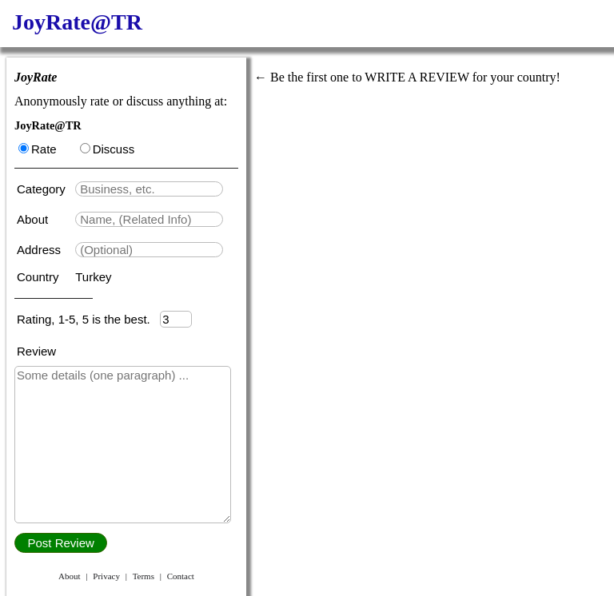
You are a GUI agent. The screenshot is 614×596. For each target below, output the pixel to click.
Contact (180, 576)
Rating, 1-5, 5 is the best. (88, 319)
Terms (143, 576)
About (34, 219)
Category (44, 189)
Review (36, 351)
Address (40, 249)
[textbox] (149, 189)
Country (39, 277)
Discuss (107, 149)
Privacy (106, 576)
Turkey (93, 277)
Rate (37, 149)
